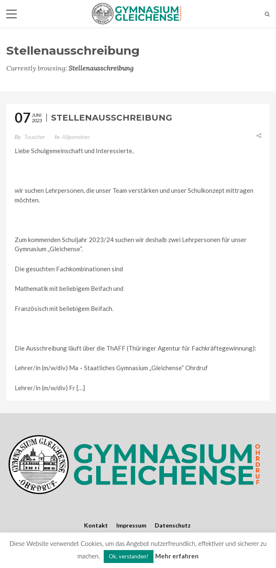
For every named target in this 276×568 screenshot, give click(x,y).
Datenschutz (173, 525)
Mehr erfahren (177, 556)
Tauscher (34, 136)
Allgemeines (75, 136)
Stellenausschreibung (111, 118)
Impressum (131, 525)
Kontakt (96, 525)
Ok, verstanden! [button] (128, 556)
